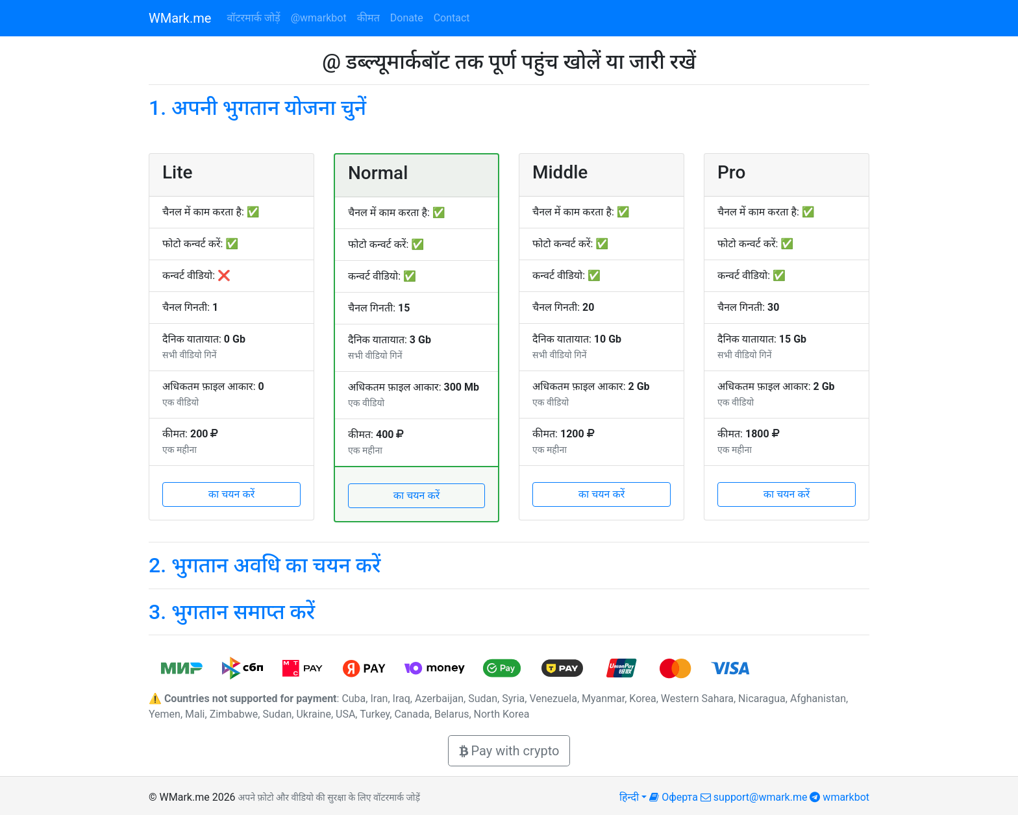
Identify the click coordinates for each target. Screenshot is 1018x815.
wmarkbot (839, 797)
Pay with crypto (509, 751)
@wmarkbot (319, 18)
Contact (452, 18)
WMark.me (180, 18)
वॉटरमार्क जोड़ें (253, 18)
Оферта (673, 797)
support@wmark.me (754, 797)
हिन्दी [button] (629, 797)
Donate (406, 18)
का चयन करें (231, 494)
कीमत (368, 18)
